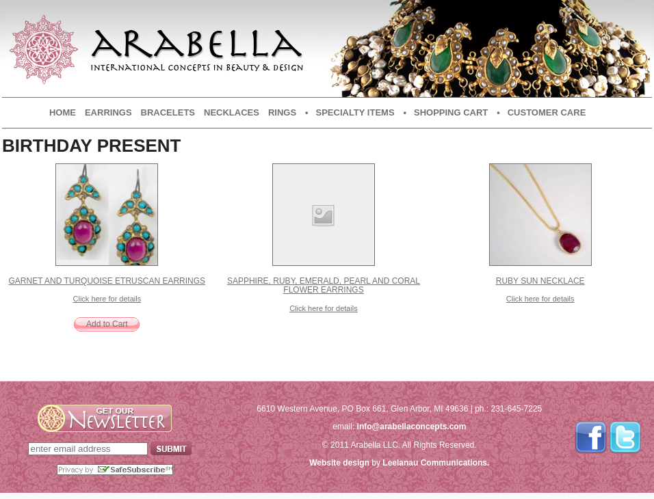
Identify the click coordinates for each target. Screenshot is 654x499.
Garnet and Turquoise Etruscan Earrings (107, 281)
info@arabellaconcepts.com (412, 426)
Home (62, 112)
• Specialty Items (349, 112)
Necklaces (231, 112)
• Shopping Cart (446, 112)
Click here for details (107, 299)
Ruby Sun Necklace (540, 281)
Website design (339, 463)
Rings (282, 112)
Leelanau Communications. (435, 463)
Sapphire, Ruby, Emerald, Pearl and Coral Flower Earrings (323, 285)
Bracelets (168, 112)
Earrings (108, 112)
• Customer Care (541, 112)
